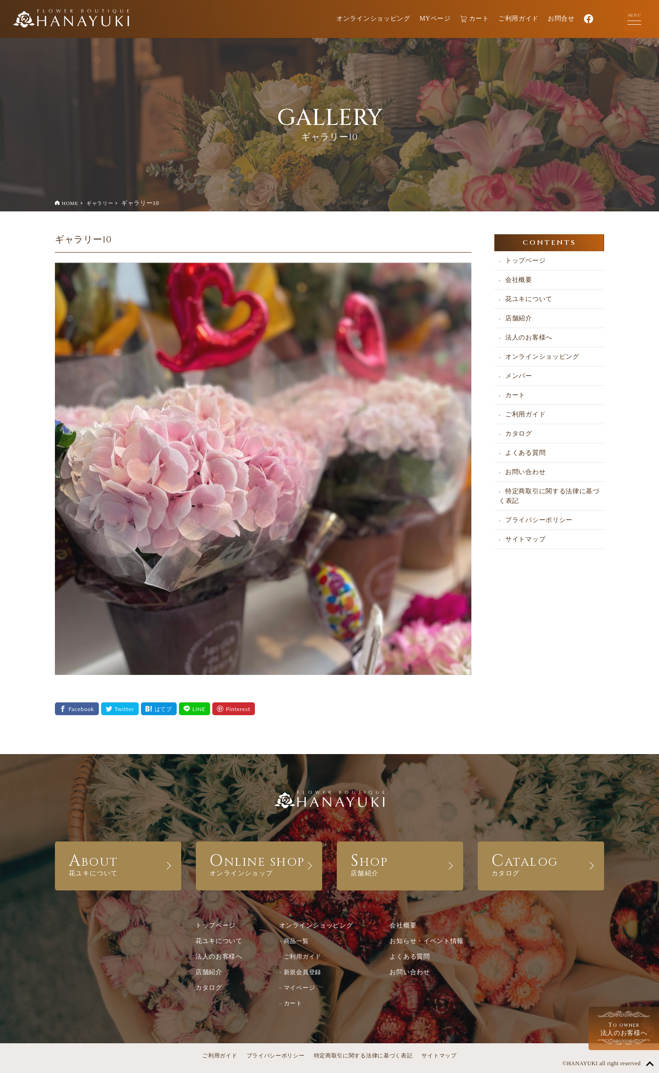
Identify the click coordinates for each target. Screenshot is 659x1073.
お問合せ (561, 19)
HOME (70, 203)
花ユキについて (528, 299)
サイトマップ (525, 539)
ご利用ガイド (518, 19)
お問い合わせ (525, 472)
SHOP (400, 863)
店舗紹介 (518, 318)
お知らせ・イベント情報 (426, 941)
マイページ (299, 987)
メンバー (518, 375)
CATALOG (541, 863)
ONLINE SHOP (259, 863)
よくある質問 (525, 452)
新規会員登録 (302, 972)
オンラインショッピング (373, 19)
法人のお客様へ (528, 337)
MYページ (435, 19)
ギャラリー (99, 203)
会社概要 (518, 279)
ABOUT (118, 863)
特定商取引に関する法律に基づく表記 (549, 496)
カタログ (518, 433)
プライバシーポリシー (539, 520)
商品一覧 (296, 941)
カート (474, 19)
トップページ (525, 260)
